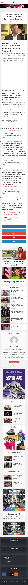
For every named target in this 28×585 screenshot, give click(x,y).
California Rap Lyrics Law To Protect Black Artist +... (18, 458)
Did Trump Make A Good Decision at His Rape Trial (17, 312)
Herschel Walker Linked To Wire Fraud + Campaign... (17, 292)
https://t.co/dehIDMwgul (16, 130)
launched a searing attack (15, 102)
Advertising (7, 558)
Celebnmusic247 (14, 514)
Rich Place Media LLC (15, 581)
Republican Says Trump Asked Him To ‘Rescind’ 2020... (18, 484)
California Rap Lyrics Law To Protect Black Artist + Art (17, 319)
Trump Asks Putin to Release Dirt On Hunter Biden (18, 420)
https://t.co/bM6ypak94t (10, 186)
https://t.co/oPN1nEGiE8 (10, 214)
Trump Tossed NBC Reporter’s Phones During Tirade (17, 306)
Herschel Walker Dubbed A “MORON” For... (17, 325)
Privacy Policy (7, 561)
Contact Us (6, 560)
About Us (6, 557)
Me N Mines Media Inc (14, 583)
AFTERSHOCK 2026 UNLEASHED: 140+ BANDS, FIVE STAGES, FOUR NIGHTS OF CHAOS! (13, 518)
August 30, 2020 (7, 220)
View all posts (14, 362)
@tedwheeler (11, 212)
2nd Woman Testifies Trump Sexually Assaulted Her (17, 299)
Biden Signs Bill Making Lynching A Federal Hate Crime (17, 465)
